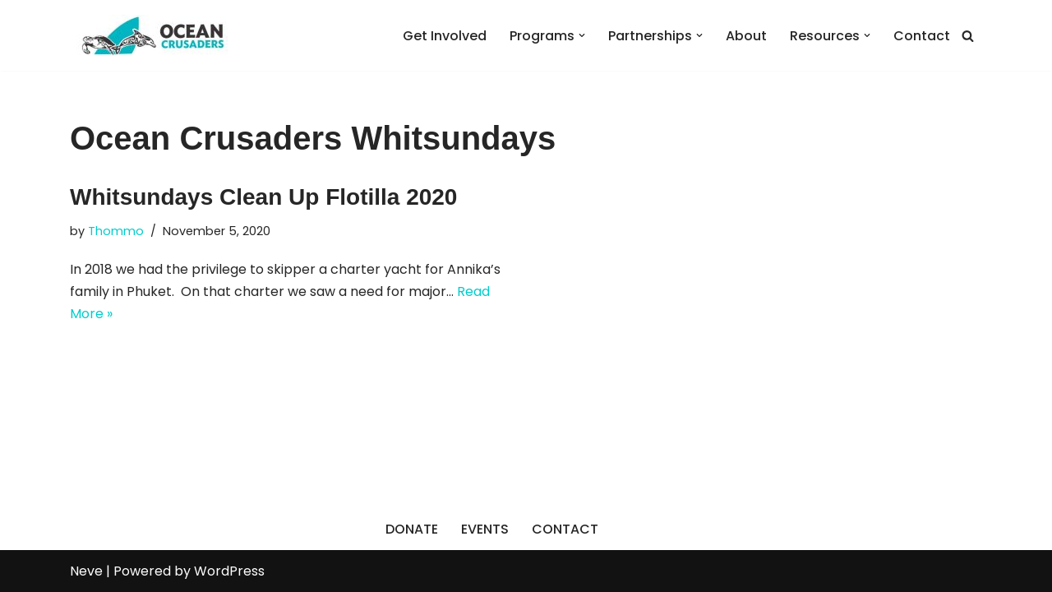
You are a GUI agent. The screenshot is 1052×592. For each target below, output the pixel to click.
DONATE (411, 529)
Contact (921, 35)
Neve (86, 571)
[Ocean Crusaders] (152, 35)
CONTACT (565, 529)
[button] (582, 35)
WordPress (229, 571)
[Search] (968, 36)
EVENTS (485, 529)
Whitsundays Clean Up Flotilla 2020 (263, 197)
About (746, 35)
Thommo (116, 231)
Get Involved (445, 35)
